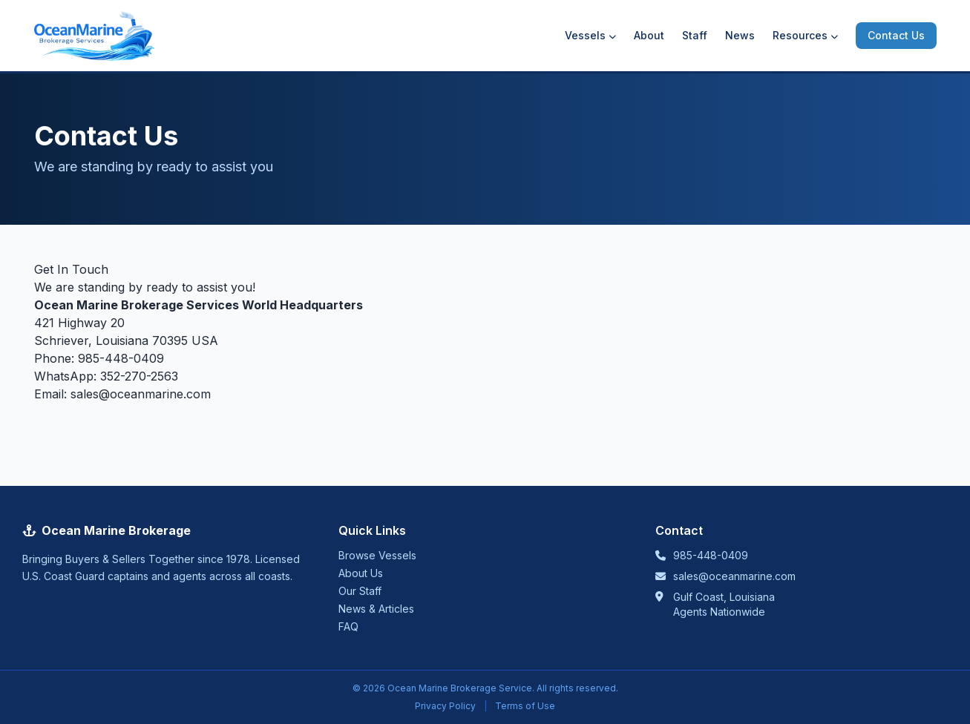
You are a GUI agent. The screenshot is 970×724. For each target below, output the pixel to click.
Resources (805, 35)
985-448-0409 (121, 358)
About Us (360, 573)
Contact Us (896, 35)
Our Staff (359, 591)
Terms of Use (525, 705)
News (740, 35)
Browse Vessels (377, 555)
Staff (694, 35)
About (649, 35)
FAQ (348, 626)
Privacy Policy (445, 705)
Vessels (590, 35)
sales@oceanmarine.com (141, 393)
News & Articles (376, 608)
